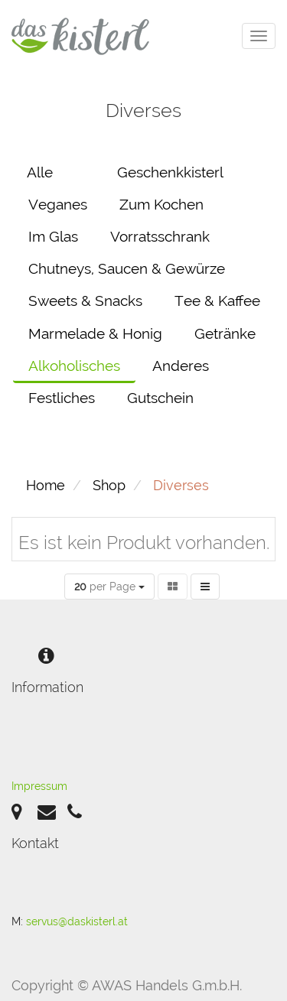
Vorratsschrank (160, 236)
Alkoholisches (74, 365)
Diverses (181, 485)
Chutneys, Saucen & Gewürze (126, 268)
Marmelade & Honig (95, 333)
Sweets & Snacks (85, 300)
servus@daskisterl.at (77, 921)
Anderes (180, 365)
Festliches (61, 397)
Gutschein (160, 397)
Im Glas (53, 236)
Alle (40, 172)
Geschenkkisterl (170, 172)
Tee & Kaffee (217, 300)
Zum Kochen (161, 204)
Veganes (57, 204)
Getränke (225, 333)
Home (45, 485)
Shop (109, 485)
